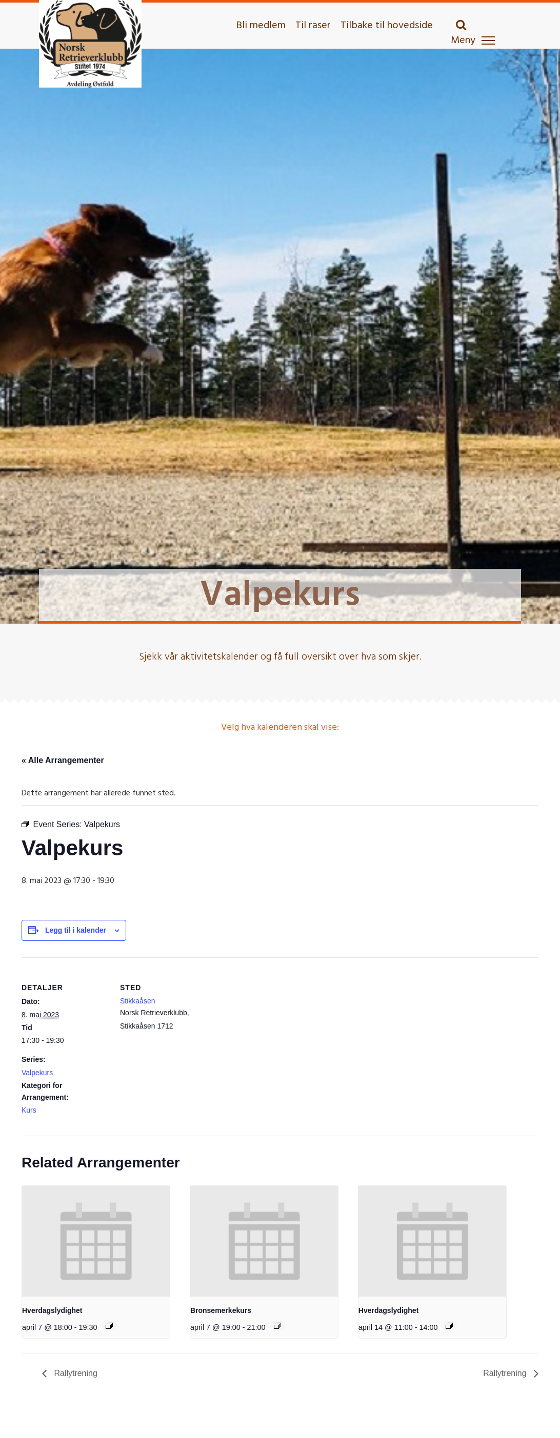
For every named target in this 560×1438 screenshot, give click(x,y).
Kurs (29, 1110)
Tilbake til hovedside (387, 25)
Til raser (313, 25)
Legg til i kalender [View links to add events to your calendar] (75, 930)
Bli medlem (261, 25)
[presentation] (96, 1241)
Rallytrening (74, 1373)
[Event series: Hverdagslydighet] (109, 1326)
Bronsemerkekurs (220, 1310)
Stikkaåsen (137, 1001)
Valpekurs (37, 1073)
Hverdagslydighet (52, 1310)
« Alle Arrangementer (63, 760)
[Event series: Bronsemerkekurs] (277, 1326)
